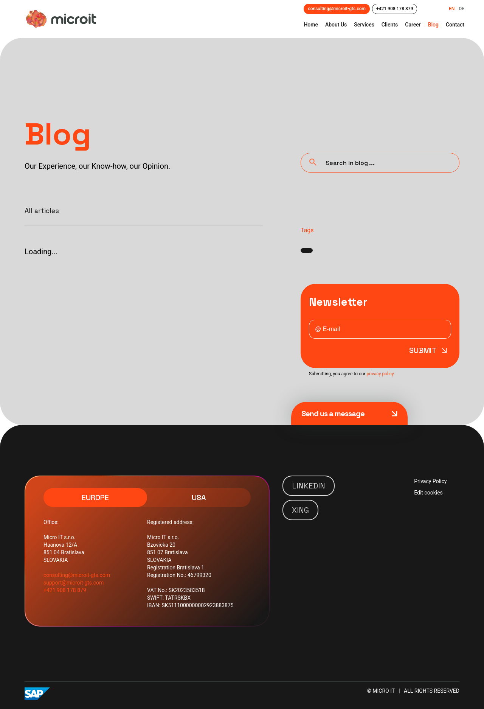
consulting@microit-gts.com (337, 8)
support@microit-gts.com (73, 583)
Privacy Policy (430, 481)
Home (311, 25)
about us (336, 25)
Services (364, 25)
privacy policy (380, 373)
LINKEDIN (308, 486)
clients (390, 25)
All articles (42, 210)
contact (455, 25)
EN (452, 8)
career (412, 25)
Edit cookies (428, 493)
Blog (433, 25)
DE (461, 8)
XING (300, 510)
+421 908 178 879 (394, 8)
